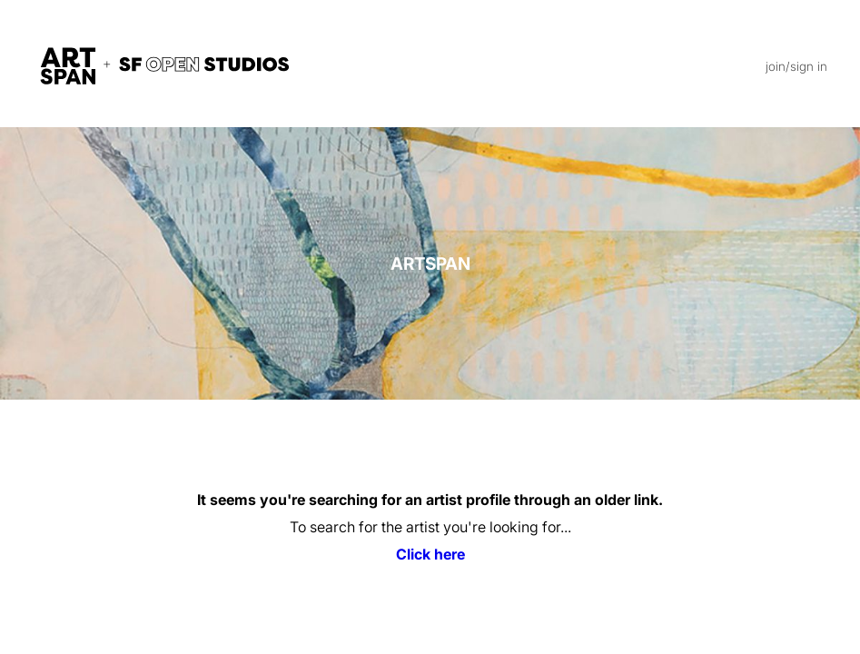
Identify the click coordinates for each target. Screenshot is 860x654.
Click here (430, 554)
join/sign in (796, 66)
